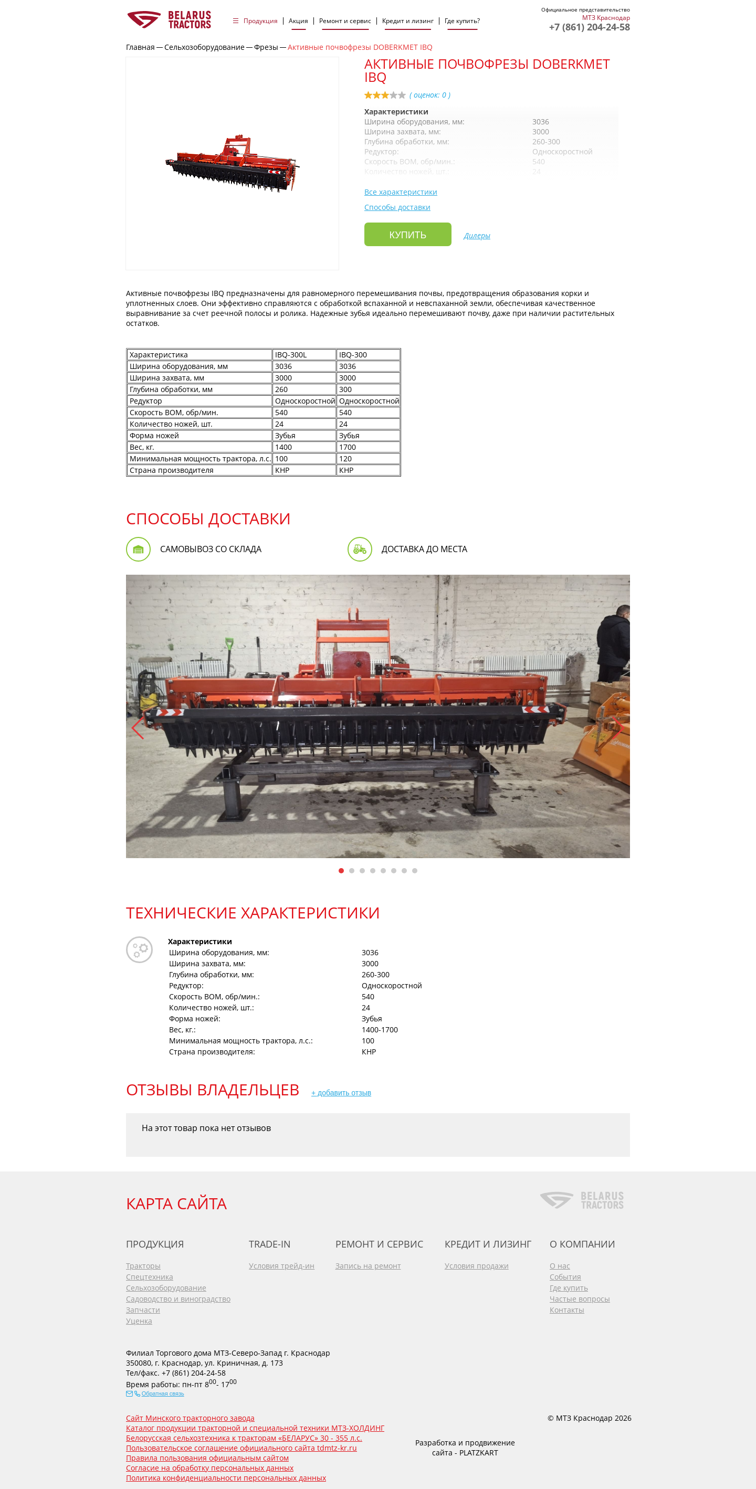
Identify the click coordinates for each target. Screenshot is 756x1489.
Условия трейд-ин (281, 1261)
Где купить (569, 1284)
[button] (138, 728)
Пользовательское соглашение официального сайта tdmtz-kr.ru (241, 1444)
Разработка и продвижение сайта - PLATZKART (465, 1444)
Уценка (139, 1317)
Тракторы (143, 1261)
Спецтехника (149, 1272)
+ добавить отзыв (341, 1093)
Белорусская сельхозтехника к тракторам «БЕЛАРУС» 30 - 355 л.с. (244, 1434)
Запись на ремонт (368, 1261)
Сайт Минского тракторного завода (190, 1414)
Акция (298, 21)
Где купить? (462, 21)
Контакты (567, 1306)
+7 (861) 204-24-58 (589, 26)
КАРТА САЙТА (176, 1199)
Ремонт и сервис (345, 21)
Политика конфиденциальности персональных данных (226, 1474)
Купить (408, 235)
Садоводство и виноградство (178, 1295)
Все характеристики (400, 192)
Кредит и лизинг (408, 21)
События (565, 1272)
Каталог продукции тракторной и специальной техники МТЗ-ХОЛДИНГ (255, 1424)
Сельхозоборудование (166, 1284)
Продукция (261, 21)
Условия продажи (477, 1261)
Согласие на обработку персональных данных (209, 1464)
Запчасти (143, 1306)
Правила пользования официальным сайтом (207, 1454)
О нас (560, 1261)
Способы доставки (397, 207)
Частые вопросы (580, 1295)
